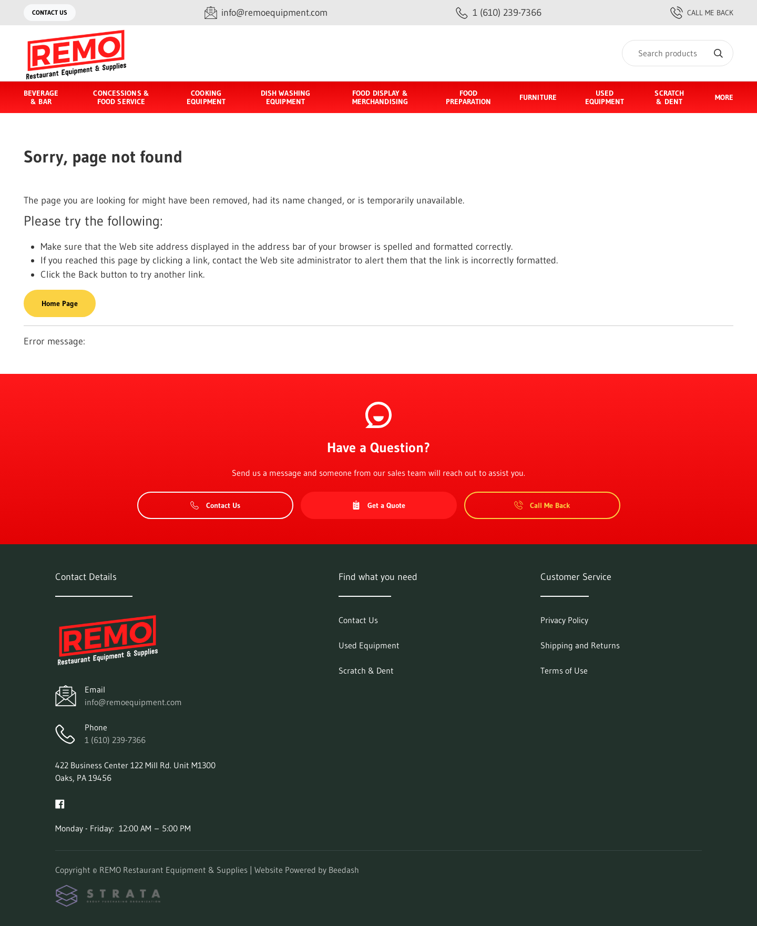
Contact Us (49, 12)
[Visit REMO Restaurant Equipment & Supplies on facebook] (60, 803)
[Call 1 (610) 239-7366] (498, 13)
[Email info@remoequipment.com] (266, 13)
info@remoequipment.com (133, 702)
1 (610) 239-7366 (115, 740)
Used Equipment (604, 97)
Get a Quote (378, 505)
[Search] (677, 53)
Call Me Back (701, 12)
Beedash (344, 869)
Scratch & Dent (669, 97)
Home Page (60, 303)
